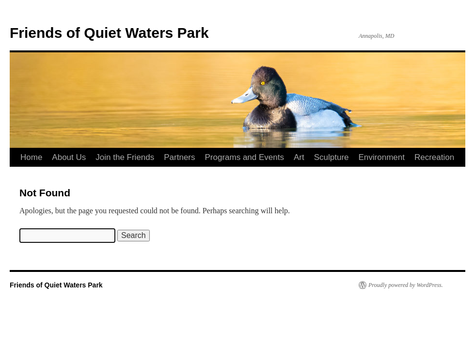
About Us (69, 157)
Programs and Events (244, 157)
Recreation (434, 157)
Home (31, 157)
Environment (382, 157)
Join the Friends (124, 157)
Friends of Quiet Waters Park (109, 33)
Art (299, 157)
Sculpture (331, 157)
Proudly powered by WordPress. (405, 285)
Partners (179, 157)
